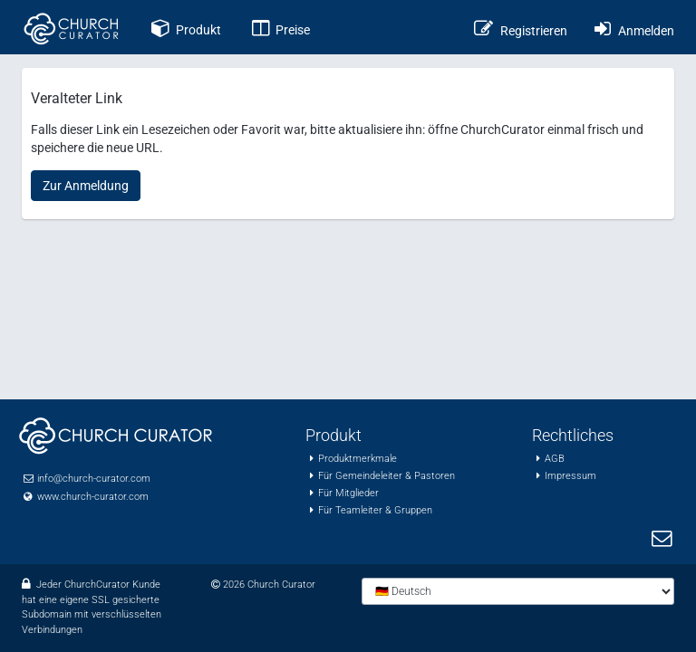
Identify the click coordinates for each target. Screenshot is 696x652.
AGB (555, 459)
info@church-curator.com (93, 478)
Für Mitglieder (348, 493)
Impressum (570, 476)
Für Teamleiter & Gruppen (375, 510)
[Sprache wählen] (518, 591)
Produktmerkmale (357, 459)
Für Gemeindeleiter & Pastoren (386, 476)
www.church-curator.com (93, 497)
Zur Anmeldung (86, 185)
